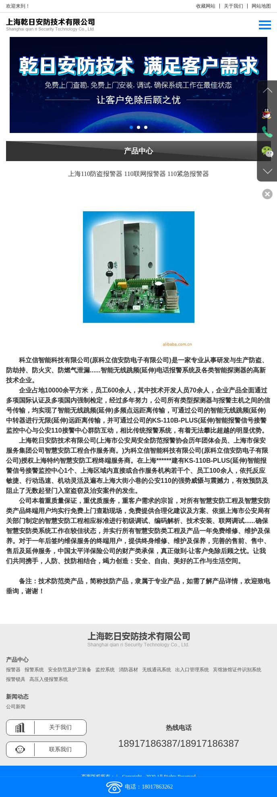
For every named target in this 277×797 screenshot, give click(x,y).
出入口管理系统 (192, 669)
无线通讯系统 (156, 669)
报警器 (13, 669)
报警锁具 (15, 679)
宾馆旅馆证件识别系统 (237, 669)
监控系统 (105, 669)
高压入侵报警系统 (48, 679)
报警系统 (34, 669)
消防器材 (128, 669)
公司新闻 (15, 706)
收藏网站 (205, 6)
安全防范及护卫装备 (69, 669)
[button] (131, 127)
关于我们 (233, 6)
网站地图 (261, 6)
